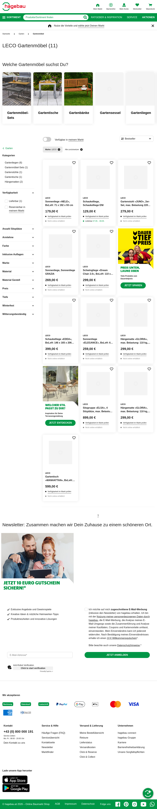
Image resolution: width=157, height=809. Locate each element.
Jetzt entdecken (60, 422)
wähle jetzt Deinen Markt (91, 25)
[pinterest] (126, 804)
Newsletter (47, 747)
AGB (57, 804)
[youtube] (143, 804)
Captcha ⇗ (46, 671)
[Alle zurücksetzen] (81, 149)
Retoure (84, 737)
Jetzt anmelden (117, 655)
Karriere (122, 742)
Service (132, 17)
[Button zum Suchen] (85, 17)
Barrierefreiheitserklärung (131, 747)
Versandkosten (88, 747)
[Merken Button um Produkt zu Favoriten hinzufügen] (74, 162)
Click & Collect (87, 757)
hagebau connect (127, 733)
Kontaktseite (48, 742)
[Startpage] (13, 6)
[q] (52, 17)
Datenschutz (88, 804)
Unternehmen (125, 725)
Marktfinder (48, 752)
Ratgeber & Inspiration (106, 17)
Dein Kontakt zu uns (14, 742)
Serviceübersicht (50, 737)
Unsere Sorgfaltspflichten (131, 752)
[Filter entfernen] (59, 149)
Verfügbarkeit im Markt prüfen (59, 216)
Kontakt (8, 725)
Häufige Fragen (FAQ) (53, 733)
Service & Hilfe (50, 725)
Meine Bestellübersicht (92, 733)
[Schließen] (153, 26)
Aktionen (148, 17)
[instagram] (134, 804)
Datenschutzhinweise (128, 645)
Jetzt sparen (133, 285)
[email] (39, 655)
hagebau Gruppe (127, 737)
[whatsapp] (152, 804)
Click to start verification (33, 668)
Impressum (71, 804)
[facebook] (117, 804)
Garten (9, 148)
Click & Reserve (88, 752)
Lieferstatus (86, 742)
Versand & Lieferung (91, 725)
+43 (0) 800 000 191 (18, 731)
